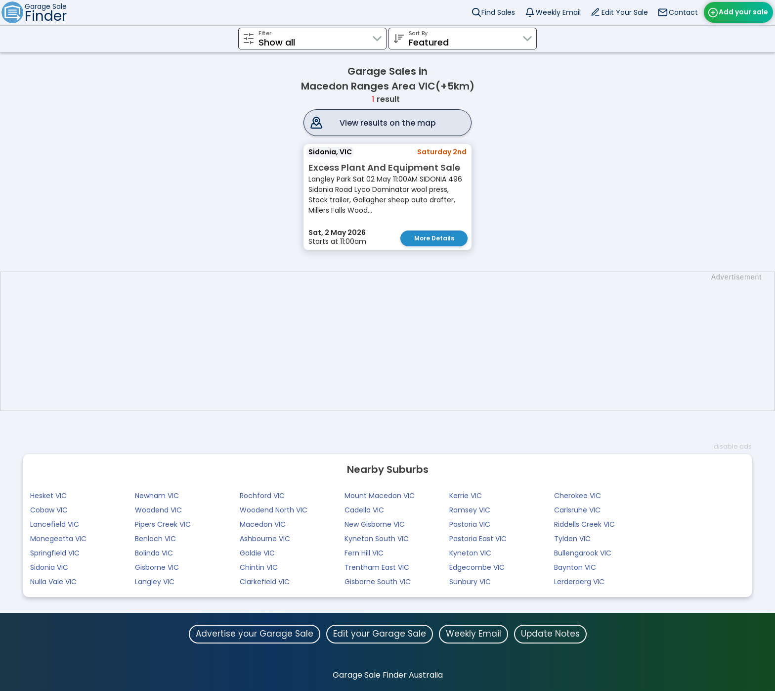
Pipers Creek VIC (163, 524)
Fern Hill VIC (364, 553)
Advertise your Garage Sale (254, 634)
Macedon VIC (263, 524)
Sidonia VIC (49, 567)
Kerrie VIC (465, 496)
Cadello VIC (364, 510)
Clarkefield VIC (265, 582)
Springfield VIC (55, 553)
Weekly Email (558, 12)
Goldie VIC (257, 553)
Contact (683, 12)
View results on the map (388, 123)
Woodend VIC (158, 510)
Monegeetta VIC (58, 539)
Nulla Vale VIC (53, 582)
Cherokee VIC (577, 496)
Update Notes (550, 634)
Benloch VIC (155, 539)
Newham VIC (157, 496)
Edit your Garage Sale (379, 634)
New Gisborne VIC (374, 524)
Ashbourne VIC (265, 539)
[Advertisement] (392, 341)
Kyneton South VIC (376, 539)
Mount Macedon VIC (379, 496)
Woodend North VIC (273, 510)
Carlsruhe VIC (577, 510)
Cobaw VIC (49, 510)
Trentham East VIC (376, 567)
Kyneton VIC (470, 553)
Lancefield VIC (54, 524)
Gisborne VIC (157, 567)
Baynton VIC (575, 567)
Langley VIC (154, 582)
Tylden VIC (572, 539)
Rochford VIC (262, 496)
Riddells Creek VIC (584, 524)
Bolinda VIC (154, 553)
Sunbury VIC (470, 582)
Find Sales (498, 12)
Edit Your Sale (625, 12)
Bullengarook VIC (582, 553)
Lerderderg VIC (579, 582)
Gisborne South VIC (377, 582)
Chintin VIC (259, 567)
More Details (434, 238)
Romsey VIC (469, 510)
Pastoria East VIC (478, 539)
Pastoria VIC (469, 524)
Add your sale (743, 12)
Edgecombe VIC (477, 567)
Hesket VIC (48, 496)
